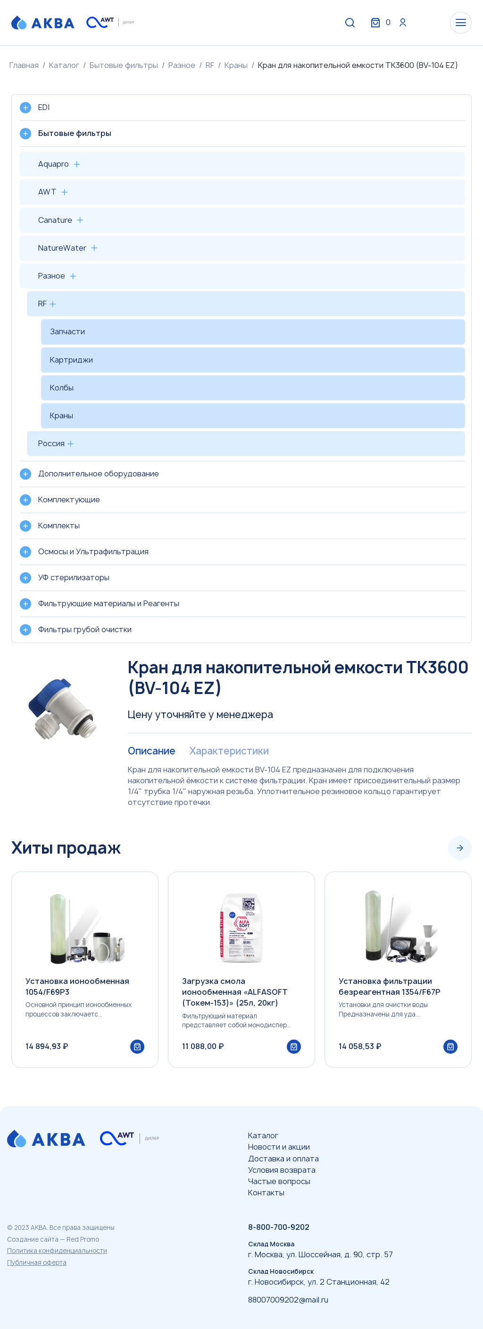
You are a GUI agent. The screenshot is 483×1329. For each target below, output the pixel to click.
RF (210, 65)
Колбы (62, 387)
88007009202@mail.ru (288, 1300)
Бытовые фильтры (124, 65)
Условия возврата (282, 1170)
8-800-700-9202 (278, 1227)
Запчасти (67, 331)
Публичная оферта (37, 1262)
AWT (47, 191)
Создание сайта (32, 1239)
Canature (55, 220)
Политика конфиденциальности (57, 1250)
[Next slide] (460, 848)
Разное (181, 65)
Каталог (64, 65)
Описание (151, 751)
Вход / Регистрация (401, 22)
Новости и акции (279, 1147)
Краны (236, 65)
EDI (44, 107)
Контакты (266, 1192)
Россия (51, 443)
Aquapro (53, 164)
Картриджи (71, 360)
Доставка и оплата (283, 1158)
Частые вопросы (279, 1181)
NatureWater (62, 248)
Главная (24, 65)
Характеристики (227, 751)
